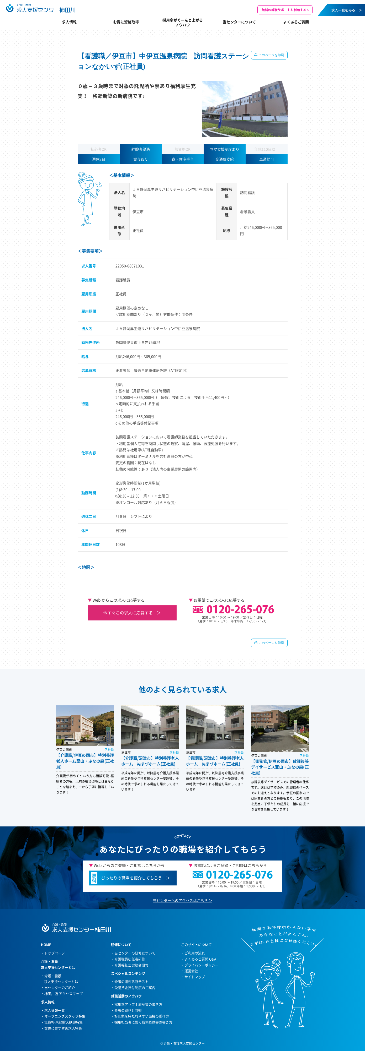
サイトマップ (194, 976)
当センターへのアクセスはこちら (180, 900)
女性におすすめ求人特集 (63, 1028)
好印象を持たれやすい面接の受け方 (141, 1016)
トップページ (54, 952)
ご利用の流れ (194, 952)
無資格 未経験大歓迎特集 (63, 1022)
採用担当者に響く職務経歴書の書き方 (143, 1022)
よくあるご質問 (296, 21)
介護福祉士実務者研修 (131, 964)
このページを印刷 (271, 55)
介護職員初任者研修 (129, 958)
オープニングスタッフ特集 (64, 1016)
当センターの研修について (134, 952)
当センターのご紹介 (59, 987)
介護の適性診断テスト (131, 981)
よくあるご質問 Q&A (200, 958)
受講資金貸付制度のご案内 (134, 987)
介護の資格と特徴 (128, 1010)
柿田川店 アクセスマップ (63, 993)
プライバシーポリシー (201, 964)
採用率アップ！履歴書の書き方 (138, 1004)
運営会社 (191, 970)
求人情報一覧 (54, 1010)
